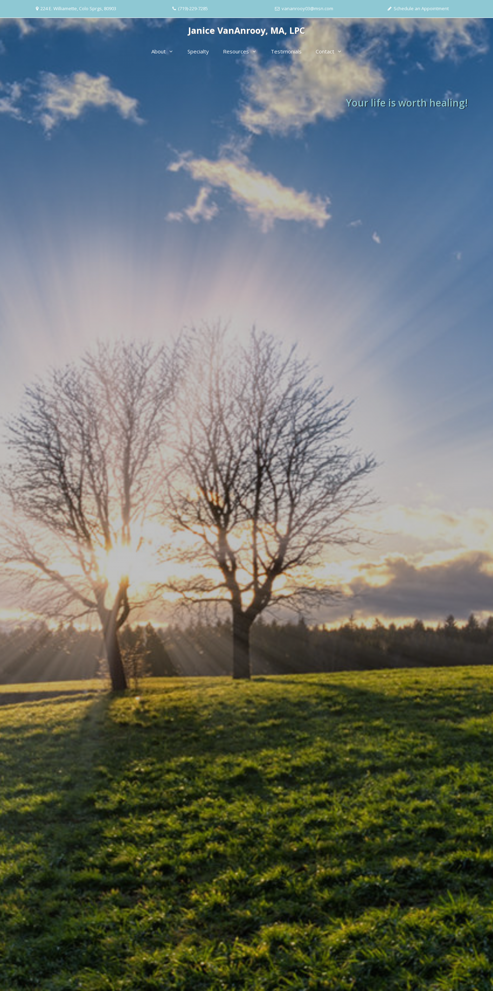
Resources (243, 51)
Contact (332, 51)
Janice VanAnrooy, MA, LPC (246, 30)
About (165, 51)
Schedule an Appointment (421, 8)
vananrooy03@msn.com (307, 8)
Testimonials (286, 51)
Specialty (198, 51)
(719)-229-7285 (193, 8)
